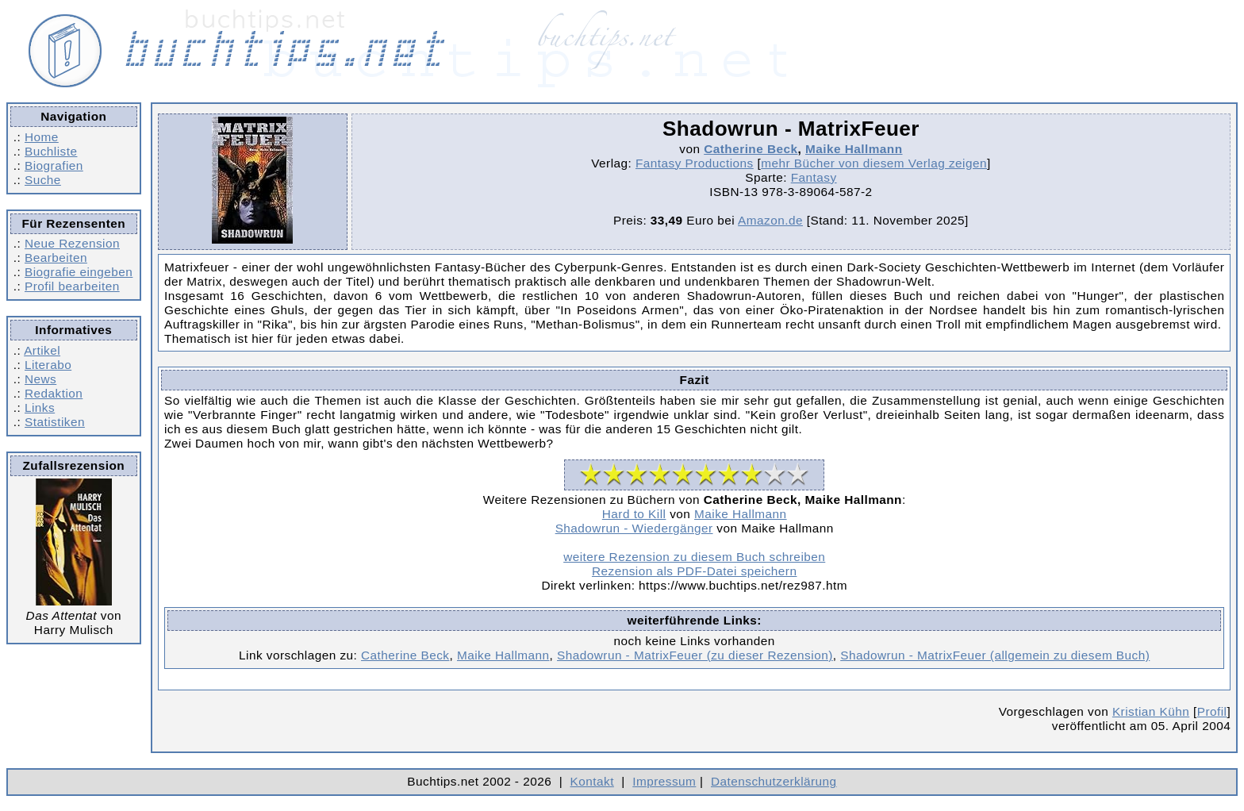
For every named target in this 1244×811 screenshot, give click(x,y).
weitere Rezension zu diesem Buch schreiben (694, 556)
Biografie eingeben (78, 272)
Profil (1212, 711)
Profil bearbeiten (72, 286)
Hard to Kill (634, 514)
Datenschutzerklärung (774, 781)
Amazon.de (770, 220)
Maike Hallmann (854, 149)
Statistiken (55, 422)
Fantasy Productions (694, 163)
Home (42, 137)
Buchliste (51, 151)
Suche (43, 179)
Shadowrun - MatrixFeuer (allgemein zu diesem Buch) (995, 655)
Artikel (42, 350)
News (40, 379)
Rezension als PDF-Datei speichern (694, 571)
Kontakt (592, 781)
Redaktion (54, 393)
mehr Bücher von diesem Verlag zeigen (874, 163)
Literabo (48, 364)
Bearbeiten (56, 257)
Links (40, 407)
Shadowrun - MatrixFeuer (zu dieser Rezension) (695, 655)
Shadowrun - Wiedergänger (634, 528)
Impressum (664, 781)
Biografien (54, 165)
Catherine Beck (750, 149)
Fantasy (814, 177)
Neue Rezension (72, 243)
